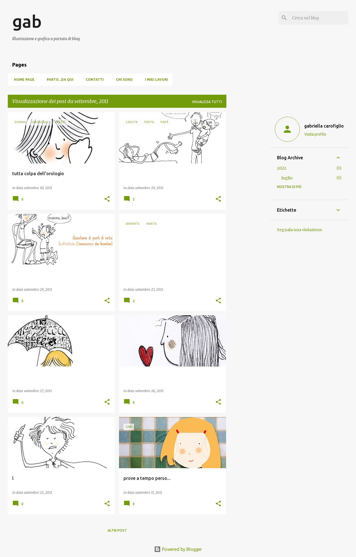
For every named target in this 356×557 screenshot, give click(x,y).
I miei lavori (154, 79)
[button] (107, 199)
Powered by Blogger (178, 549)
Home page (22, 79)
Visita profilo (315, 134)
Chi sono (122, 79)
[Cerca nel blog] (319, 18)
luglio (287, 177)
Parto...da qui (58, 79)
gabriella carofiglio (324, 125)
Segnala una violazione (299, 229)
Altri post (117, 530)
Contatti (93, 79)
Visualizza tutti (207, 102)
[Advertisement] (248, 195)
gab (27, 21)
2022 (281, 168)
